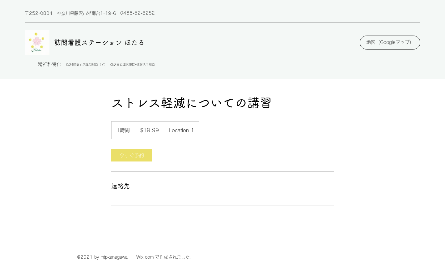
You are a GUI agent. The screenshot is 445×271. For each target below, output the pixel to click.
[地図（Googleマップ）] (390, 42)
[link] (131, 155)
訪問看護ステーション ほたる (99, 42)
